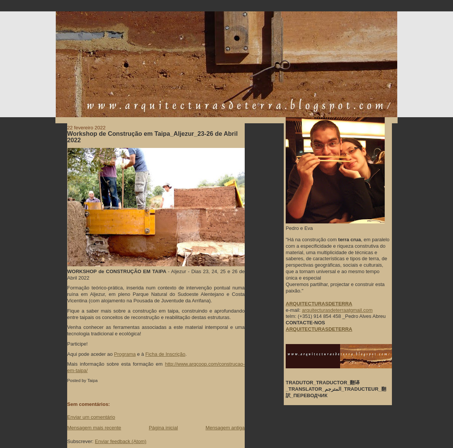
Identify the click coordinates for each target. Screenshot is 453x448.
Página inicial (163, 428)
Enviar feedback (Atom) (120, 441)
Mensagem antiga (225, 428)
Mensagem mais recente (94, 428)
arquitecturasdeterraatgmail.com (337, 310)
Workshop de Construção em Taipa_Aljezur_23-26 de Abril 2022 (152, 137)
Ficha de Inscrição (165, 354)
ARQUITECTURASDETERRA (319, 329)
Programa (125, 354)
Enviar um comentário (91, 417)
